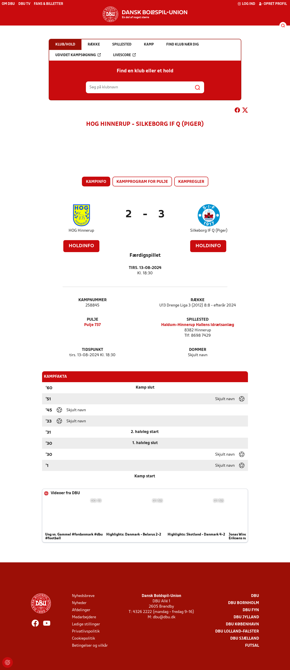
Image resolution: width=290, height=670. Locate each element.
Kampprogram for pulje (142, 182)
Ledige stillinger (86, 624)
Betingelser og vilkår (90, 646)
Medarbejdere (84, 617)
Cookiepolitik (83, 638)
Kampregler (191, 182)
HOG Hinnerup (81, 231)
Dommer (197, 350)
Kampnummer (92, 300)
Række (198, 300)
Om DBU (8, 4)
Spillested (198, 320)
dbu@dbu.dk (164, 617)
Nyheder (79, 603)
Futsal (252, 646)
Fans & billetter (48, 4)
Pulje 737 (92, 325)
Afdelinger (81, 610)
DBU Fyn (251, 610)
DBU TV (24, 4)
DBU (255, 596)
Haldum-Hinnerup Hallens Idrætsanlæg (197, 325)
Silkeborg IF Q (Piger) (209, 231)
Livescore (124, 55)
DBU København (242, 624)
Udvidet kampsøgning (78, 55)
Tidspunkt (92, 350)
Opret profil (273, 4)
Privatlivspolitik (86, 631)
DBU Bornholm (243, 603)
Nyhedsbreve (83, 596)
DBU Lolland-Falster (237, 631)
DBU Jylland (246, 617)
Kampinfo (96, 182)
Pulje (92, 320)
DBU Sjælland (244, 638)
